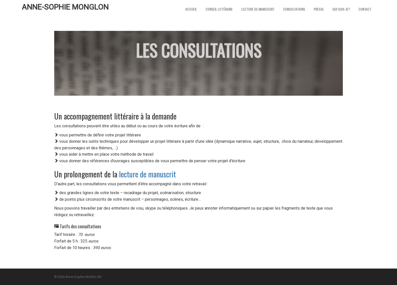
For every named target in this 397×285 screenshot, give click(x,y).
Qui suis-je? (341, 9)
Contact (365, 9)
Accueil (191, 9)
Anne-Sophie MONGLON (65, 7)
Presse (319, 9)
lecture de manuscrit (147, 174)
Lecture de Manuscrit (257, 9)
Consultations (294, 9)
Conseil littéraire (219, 9)
